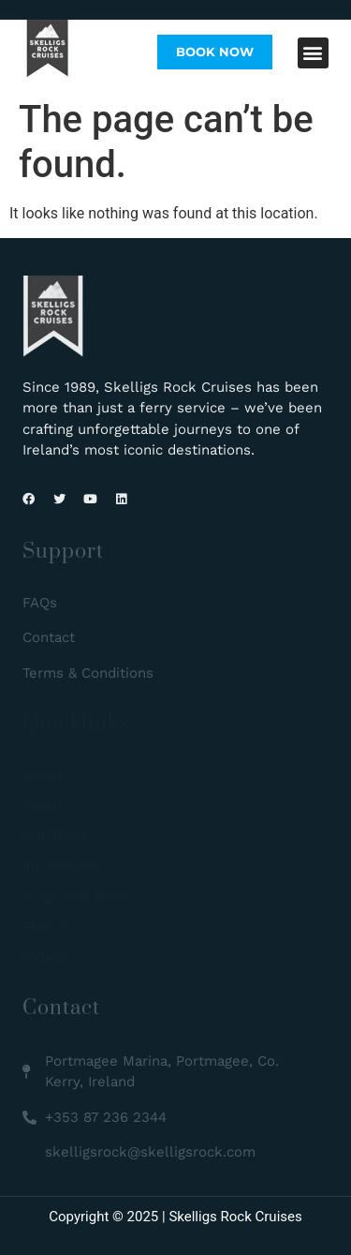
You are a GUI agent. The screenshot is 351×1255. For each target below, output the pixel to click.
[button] (313, 52)
